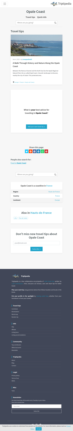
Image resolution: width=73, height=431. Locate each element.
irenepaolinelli (27, 59)
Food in (18, 163)
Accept (39, 429)
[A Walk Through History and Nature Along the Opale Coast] (36, 45)
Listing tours (15, 332)
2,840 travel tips (49, 281)
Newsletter (15, 350)
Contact (14, 365)
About (13, 360)
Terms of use (15, 378)
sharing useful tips (42, 296)
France (22, 82)
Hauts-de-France (29, 82)
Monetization (15, 311)
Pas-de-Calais (23, 218)
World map (15, 314)
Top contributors (16, 345)
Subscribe (36, 249)
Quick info (41, 17)
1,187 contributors (17, 284)
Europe (17, 82)
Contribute (15, 309)
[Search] (34, 22)
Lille (15, 218)
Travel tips (30, 17)
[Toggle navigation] (5, 4)
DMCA (13, 381)
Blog (13, 363)
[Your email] (36, 406)
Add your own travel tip (36, 126)
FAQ (13, 327)
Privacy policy (16, 375)
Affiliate (14, 329)
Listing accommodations (19, 335)
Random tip (15, 317)
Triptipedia (60, 4)
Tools (13, 391)
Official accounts (16, 347)
